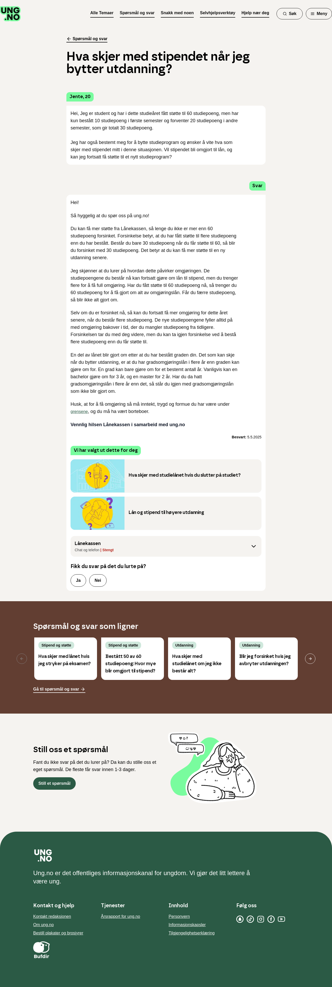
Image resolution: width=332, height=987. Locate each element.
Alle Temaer (102, 13)
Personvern (179, 916)
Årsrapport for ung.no (120, 916)
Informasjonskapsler (187, 925)
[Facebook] (271, 919)
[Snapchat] (240, 919)
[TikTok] (250, 919)
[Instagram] (260, 919)
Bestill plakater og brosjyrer (58, 933)
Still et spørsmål (54, 783)
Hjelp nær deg (255, 13)
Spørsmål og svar (137, 13)
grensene (79, 411)
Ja (78, 580)
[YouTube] (281, 919)
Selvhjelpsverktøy (217, 13)
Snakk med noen (177, 13)
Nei (98, 580)
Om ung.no (43, 925)
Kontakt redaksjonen (52, 916)
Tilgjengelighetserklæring (192, 933)
